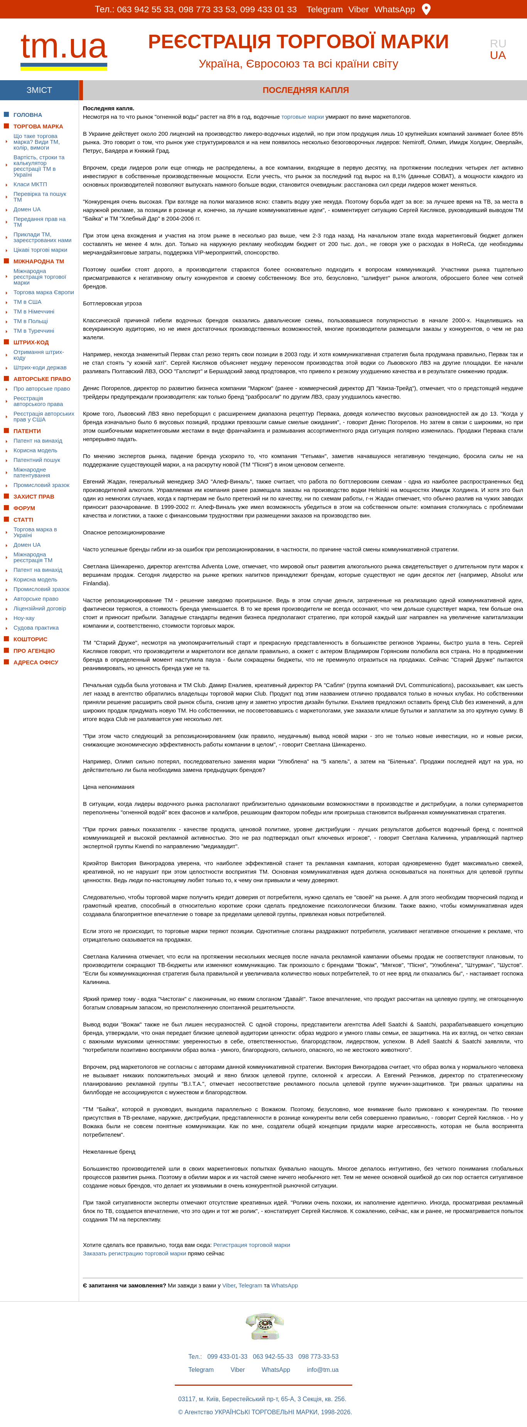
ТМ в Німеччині (34, 311)
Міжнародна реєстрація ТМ (33, 557)
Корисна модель (35, 450)
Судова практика (36, 627)
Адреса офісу (36, 662)
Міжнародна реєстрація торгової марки (40, 276)
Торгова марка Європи (44, 292)
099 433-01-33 (227, 1357)
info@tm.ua (323, 1370)
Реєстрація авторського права (38, 401)
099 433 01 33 (268, 9)
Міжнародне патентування (32, 472)
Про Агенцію (34, 650)
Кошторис (30, 639)
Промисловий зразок (41, 485)
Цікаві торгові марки (40, 250)
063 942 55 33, (146, 9)
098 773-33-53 (319, 1357)
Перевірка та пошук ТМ (40, 196)
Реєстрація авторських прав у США (44, 416)
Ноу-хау (24, 618)
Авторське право (36, 598)
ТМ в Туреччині (34, 331)
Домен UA (27, 209)
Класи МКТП (30, 184)
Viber (358, 9)
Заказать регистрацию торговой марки (134, 1253)
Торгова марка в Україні (35, 532)
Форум (24, 508)
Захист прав (34, 496)
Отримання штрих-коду (39, 355)
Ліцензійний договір (40, 608)
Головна (28, 114)
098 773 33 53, (208, 9)
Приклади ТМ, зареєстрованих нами (42, 237)
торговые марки (303, 116)
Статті (23, 519)
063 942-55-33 (273, 1357)
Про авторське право (42, 388)
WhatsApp (395, 9)
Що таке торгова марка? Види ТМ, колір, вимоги (37, 141)
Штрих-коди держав (40, 367)
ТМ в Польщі (31, 321)
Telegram (325, 9)
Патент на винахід (38, 440)
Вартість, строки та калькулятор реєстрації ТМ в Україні (39, 165)
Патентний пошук (37, 460)
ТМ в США (28, 302)
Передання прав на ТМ (40, 221)
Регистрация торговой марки (251, 1245)
